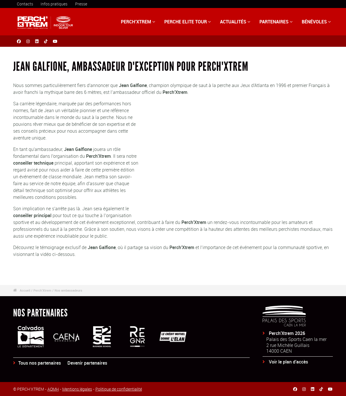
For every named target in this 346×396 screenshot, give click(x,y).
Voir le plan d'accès (288, 362)
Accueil (25, 290)
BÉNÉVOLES (316, 22)
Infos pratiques (54, 4)
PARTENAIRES (276, 22)
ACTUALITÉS (235, 22)
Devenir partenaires (87, 363)
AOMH (53, 389)
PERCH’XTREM (138, 22)
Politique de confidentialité (118, 389)
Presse (81, 4)
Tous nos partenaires (39, 363)
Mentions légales (77, 389)
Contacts (25, 4)
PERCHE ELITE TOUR (187, 22)
